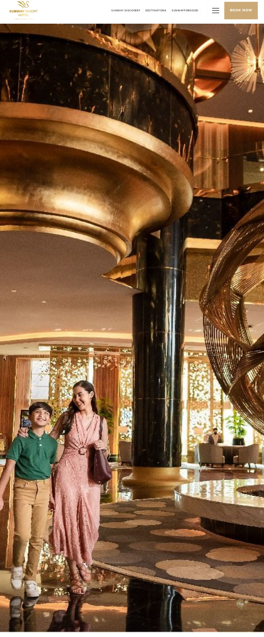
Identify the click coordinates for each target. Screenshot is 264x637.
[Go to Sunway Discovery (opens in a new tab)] (125, 10)
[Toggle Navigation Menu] (215, 10)
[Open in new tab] (155, 10)
